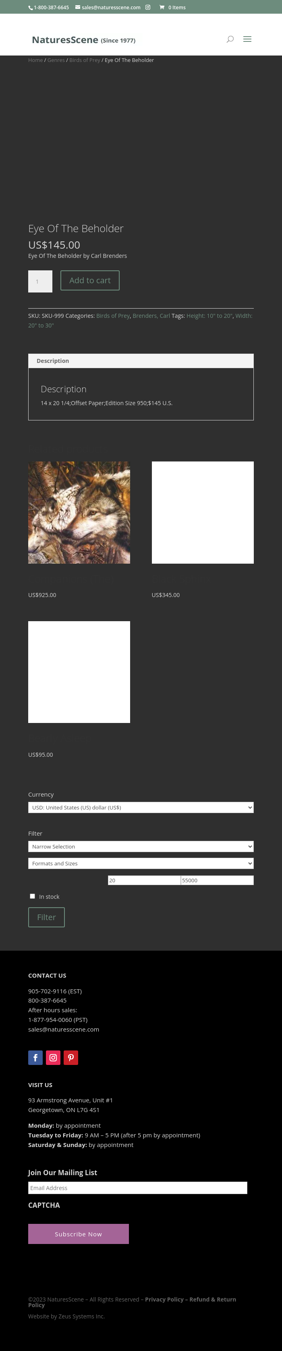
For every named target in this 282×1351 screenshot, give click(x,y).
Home (35, 60)
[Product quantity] (40, 281)
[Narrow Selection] (141, 846)
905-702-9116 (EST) (55, 991)
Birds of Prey (84, 60)
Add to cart (90, 280)
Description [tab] (53, 361)
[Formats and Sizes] (141, 863)
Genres (56, 60)
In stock (49, 896)
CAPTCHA (44, 1205)
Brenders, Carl (151, 315)
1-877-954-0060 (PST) (57, 1019)
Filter (46, 917)
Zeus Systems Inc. (81, 1316)
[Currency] (141, 807)
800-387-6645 (47, 1000)
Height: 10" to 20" (209, 315)
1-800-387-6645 (51, 7)
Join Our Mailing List (62, 1172)
